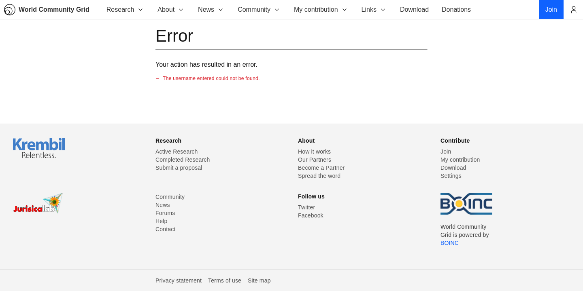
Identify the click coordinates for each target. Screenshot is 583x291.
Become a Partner (321, 167)
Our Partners (314, 159)
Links (374, 9)
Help (161, 221)
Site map (259, 280)
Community (259, 9)
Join (445, 151)
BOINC (449, 243)
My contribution (321, 9)
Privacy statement (178, 280)
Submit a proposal (178, 167)
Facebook (310, 215)
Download (453, 167)
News (211, 9)
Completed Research (182, 159)
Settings (451, 176)
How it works (314, 151)
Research (125, 9)
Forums (165, 213)
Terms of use (224, 280)
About (170, 9)
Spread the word (319, 176)
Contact (165, 229)
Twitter (306, 207)
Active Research (176, 151)
